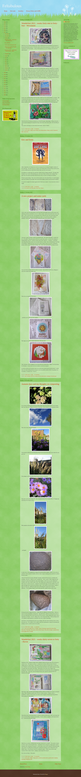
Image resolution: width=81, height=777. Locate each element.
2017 (5, 78)
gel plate (40, 757)
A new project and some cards (34, 196)
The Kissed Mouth (5, 104)
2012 (5, 88)
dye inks (39, 376)
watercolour (26, 131)
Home (5, 11)
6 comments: (36, 186)
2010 (5, 92)
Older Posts (58, 764)
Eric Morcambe (33, 188)
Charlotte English (5, 100)
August (6, 55)
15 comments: (37, 626)
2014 (5, 84)
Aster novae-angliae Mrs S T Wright (31, 628)
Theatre (42, 188)
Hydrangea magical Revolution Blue (49, 628)
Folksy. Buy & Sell (6, 102)
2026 (5, 22)
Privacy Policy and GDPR (33, 11)
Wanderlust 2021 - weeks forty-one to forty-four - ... (11, 40)
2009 (5, 94)
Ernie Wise (38, 188)
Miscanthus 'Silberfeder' (26, 629)
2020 (5, 72)
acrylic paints (27, 130)
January (6, 69)
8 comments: (36, 128)
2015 (5, 82)
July (6, 57)
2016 (5, 80)
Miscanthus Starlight (48, 629)
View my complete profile (68, 42)
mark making (35, 130)
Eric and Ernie (27, 140)
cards (25, 376)
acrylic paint (27, 757)
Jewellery (20, 11)
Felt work (12, 11)
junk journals (43, 376)
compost (40, 628)
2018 (5, 76)
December (7, 33)
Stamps (48, 130)
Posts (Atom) (27, 766)
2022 (5, 30)
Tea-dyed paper (53, 376)
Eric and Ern (27, 188)
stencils (51, 130)
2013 (5, 86)
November (7, 35)
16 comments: (37, 374)
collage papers (35, 757)
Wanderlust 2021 (29, 759)
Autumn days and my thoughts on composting (40, 384)
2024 (5, 26)
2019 (5, 74)
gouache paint (51, 757)
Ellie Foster (67, 21)
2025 (5, 24)
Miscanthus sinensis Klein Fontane (37, 629)
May (6, 61)
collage (31, 130)
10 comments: (37, 756)
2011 (5, 90)
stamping (48, 376)
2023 (5, 28)
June (6, 59)
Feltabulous (11, 6)
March (6, 65)
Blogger (46, 774)
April (6, 63)
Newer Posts (23, 764)
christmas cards (30, 376)
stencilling (23, 759)
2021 (5, 32)
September (7, 53)
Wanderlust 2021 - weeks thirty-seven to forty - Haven (11, 51)
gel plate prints (45, 757)
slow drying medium (42, 130)
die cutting (35, 376)
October (6, 37)
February (7, 67)
